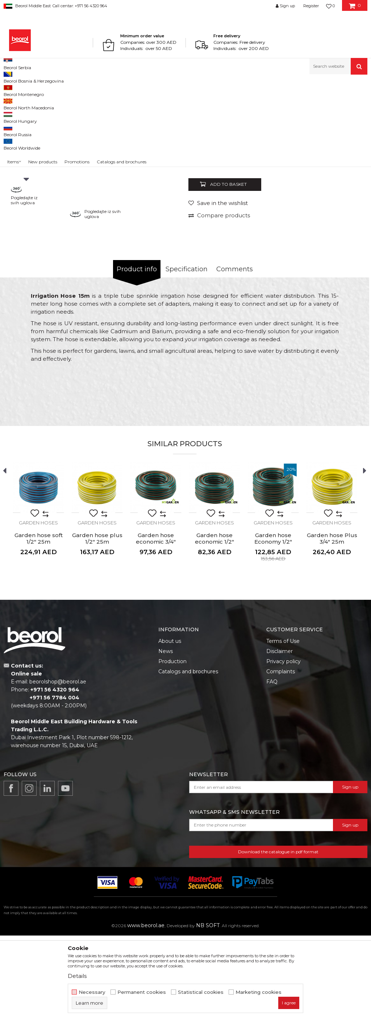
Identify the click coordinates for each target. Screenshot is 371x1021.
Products (31, 90)
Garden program (64, 90)
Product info (137, 355)
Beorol (10, 90)
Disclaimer (279, 736)
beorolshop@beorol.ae (57, 767)
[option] (26, 182)
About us (169, 726)
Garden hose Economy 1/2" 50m (273, 627)
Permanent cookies (141, 992)
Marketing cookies (258, 992)
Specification (187, 355)
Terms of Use (283, 726)
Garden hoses (142, 90)
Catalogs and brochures (188, 757)
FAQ (272, 767)
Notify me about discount (335, 240)
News (165, 736)
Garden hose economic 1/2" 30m (214, 627)
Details (77, 975)
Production (172, 747)
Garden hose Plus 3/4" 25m (332, 624)
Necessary (92, 992)
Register (311, 5)
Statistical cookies (201, 992)
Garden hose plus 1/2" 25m (97, 624)
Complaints (280, 757)
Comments (234, 355)
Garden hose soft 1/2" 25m (38, 624)
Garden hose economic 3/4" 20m (156, 627)
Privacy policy (283, 747)
